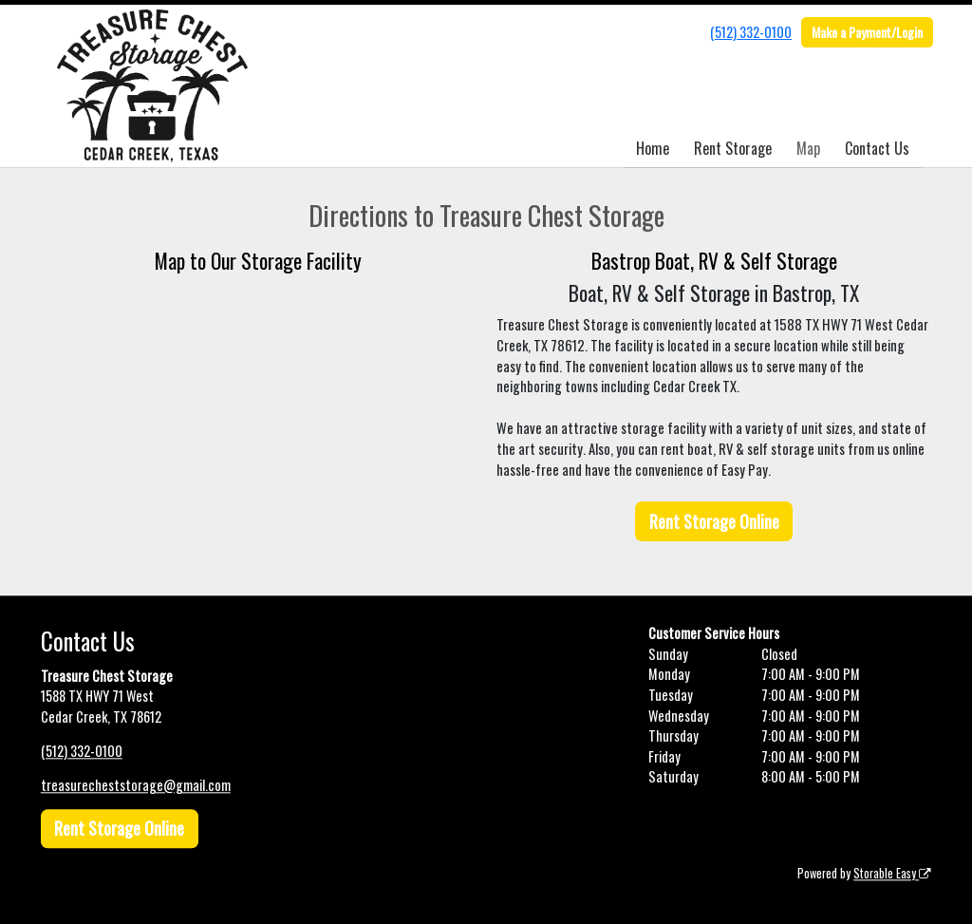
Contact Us (877, 148)
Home (652, 148)
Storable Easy (892, 873)
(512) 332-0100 (751, 32)
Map (808, 148)
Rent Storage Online (714, 521)
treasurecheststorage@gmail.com (136, 785)
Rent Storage (733, 148)
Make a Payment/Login (867, 32)
